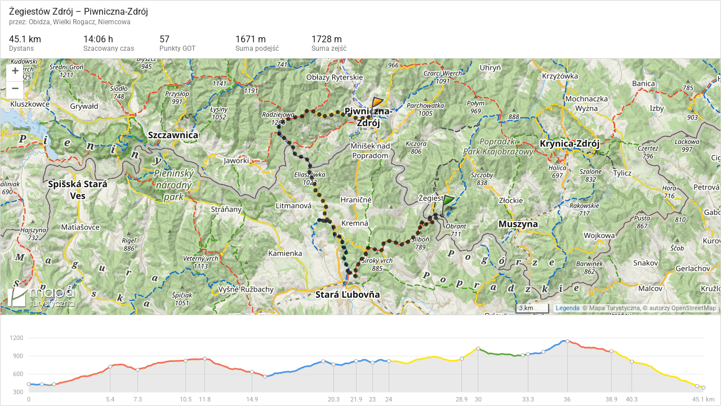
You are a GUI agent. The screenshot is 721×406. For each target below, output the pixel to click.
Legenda (568, 308)
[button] (14, 73)
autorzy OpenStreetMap (682, 308)
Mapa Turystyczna (614, 308)
